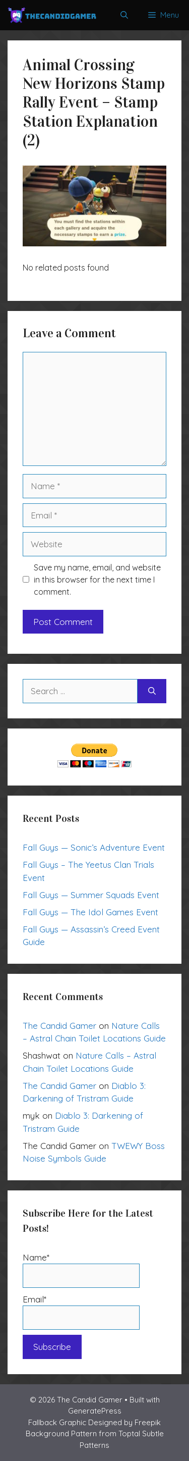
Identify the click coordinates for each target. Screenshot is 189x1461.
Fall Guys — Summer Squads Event (91, 895)
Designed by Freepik (124, 1422)
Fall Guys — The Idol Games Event (90, 912)
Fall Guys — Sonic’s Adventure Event (94, 847)
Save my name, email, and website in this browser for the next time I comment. (97, 579)
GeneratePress (94, 1411)
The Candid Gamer (59, 1025)
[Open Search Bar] (124, 15)
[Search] (152, 691)
